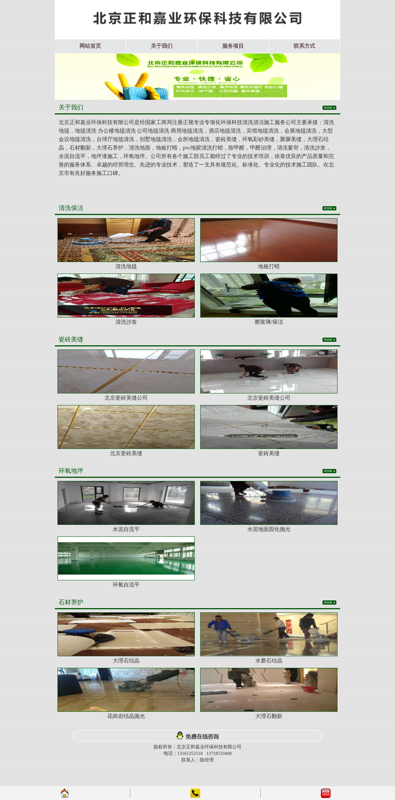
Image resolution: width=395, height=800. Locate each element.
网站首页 (90, 46)
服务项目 (233, 46)
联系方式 (304, 46)
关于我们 (161, 46)
